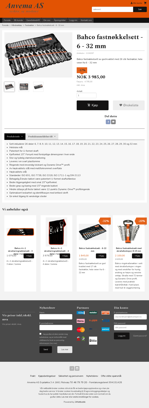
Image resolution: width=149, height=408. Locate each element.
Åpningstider (60, 20)
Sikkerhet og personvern (70, 376)
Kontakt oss (86, 20)
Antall (79, 91)
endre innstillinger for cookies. (86, 397)
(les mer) (53, 343)
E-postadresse (120, 312)
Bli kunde (18, 20)
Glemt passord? (140, 336)
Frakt (32, 376)
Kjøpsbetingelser (47, 376)
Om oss (46, 20)
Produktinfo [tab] (13, 136)
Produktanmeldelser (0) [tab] (40, 136)
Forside (7, 20)
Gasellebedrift (33, 20)
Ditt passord (119, 323)
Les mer (64, 349)
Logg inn (73, 20)
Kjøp (92, 105)
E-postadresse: (46, 323)
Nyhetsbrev (92, 376)
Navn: (42, 312)
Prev (10, 54)
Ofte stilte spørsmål (111, 376)
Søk (140, 9)
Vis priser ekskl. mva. (12, 324)
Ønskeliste (128, 105)
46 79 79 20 (80, 382)
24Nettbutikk (80, 402)
